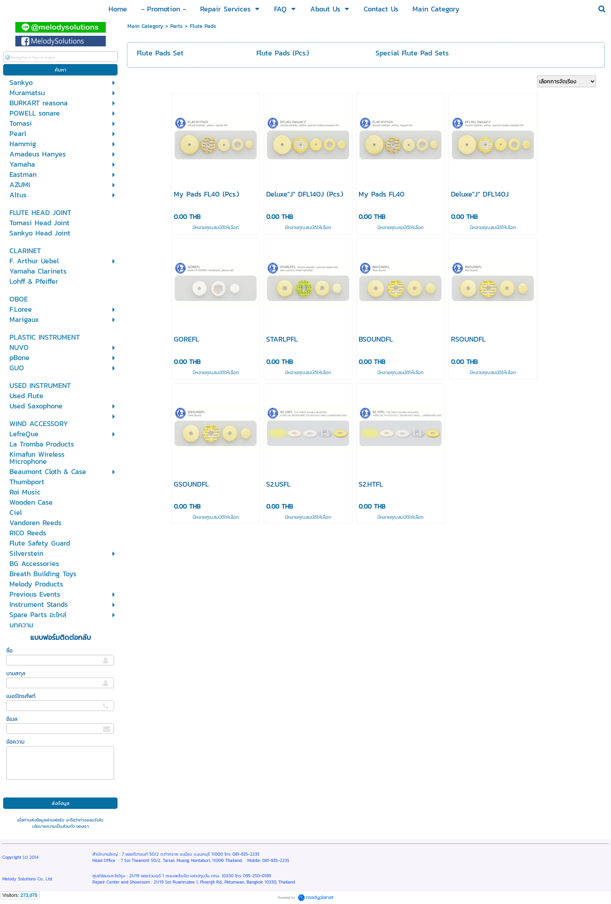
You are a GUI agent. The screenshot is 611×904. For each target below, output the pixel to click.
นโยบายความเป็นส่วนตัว (53, 826)
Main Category (145, 26)
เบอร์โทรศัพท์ (20, 696)
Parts (176, 26)
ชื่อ (9, 651)
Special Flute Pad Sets (412, 53)
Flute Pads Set (160, 53)
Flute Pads (203, 26)
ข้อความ (15, 742)
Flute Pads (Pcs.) (282, 53)
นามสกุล (15, 673)
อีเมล (11, 719)
